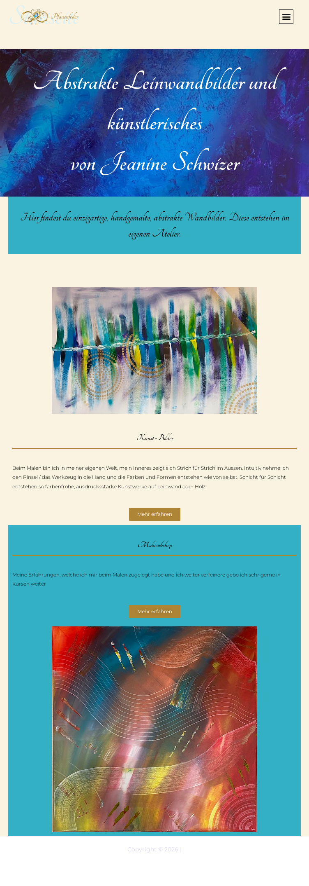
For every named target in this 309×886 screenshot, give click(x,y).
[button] (286, 16)
